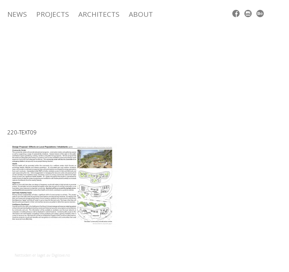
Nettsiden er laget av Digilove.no (42, 255)
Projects (52, 14)
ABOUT (141, 14)
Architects (99, 14)
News (17, 14)
